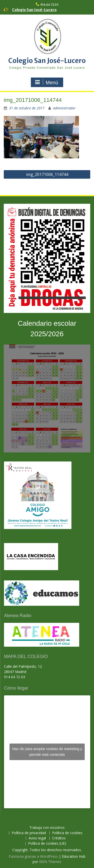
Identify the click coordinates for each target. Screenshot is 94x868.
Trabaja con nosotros (47, 827)
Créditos (59, 838)
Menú (46, 82)
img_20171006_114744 (47, 174)
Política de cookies (67, 833)
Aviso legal (37, 838)
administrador (64, 108)
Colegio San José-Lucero (34, 10)
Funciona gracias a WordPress (33, 856)
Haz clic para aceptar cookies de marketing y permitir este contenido (47, 752)
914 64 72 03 (49, 5)
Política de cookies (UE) (47, 843)
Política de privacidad (29, 833)
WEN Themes (50, 861)
